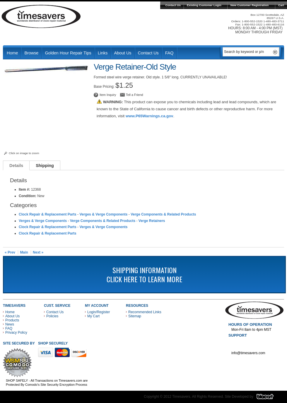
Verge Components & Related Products (163, 214)
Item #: (25, 189)
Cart (281, 5)
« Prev (10, 252)
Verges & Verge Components (103, 214)
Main (24, 252)
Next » (38, 252)
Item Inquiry (108, 95)
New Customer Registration (249, 5)
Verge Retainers (152, 221)
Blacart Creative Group (268, 398)
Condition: (27, 196)
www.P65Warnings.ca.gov (149, 116)
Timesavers (41, 16)
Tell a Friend (134, 95)
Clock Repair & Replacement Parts (47, 214)
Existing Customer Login (204, 5)
